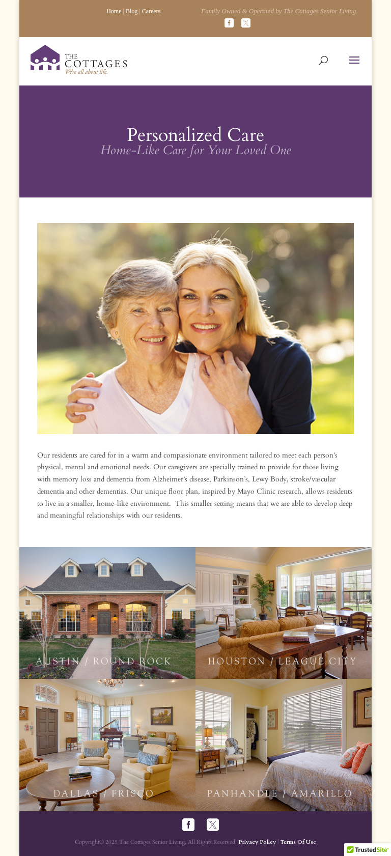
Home (113, 11)
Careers (151, 11)
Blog (131, 11)
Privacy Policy (257, 842)
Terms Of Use (298, 842)
